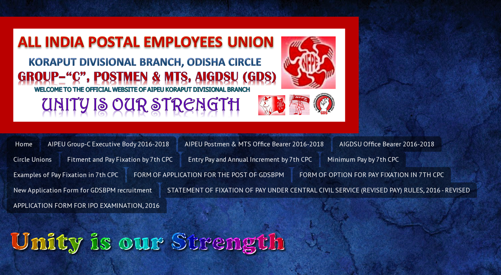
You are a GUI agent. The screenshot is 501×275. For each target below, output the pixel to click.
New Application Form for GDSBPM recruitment (82, 190)
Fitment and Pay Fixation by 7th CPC (120, 159)
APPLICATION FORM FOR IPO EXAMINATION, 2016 (86, 205)
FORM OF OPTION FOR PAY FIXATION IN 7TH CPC (371, 174)
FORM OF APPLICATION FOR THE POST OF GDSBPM (209, 174)
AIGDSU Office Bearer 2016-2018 (387, 144)
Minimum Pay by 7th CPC (363, 159)
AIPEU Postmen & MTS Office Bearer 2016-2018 (254, 144)
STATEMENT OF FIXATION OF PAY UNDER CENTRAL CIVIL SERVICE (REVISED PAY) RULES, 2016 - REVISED (318, 190)
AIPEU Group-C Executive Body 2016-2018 (108, 144)
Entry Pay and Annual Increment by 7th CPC (250, 159)
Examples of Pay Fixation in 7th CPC (65, 174)
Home (23, 144)
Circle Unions (32, 159)
